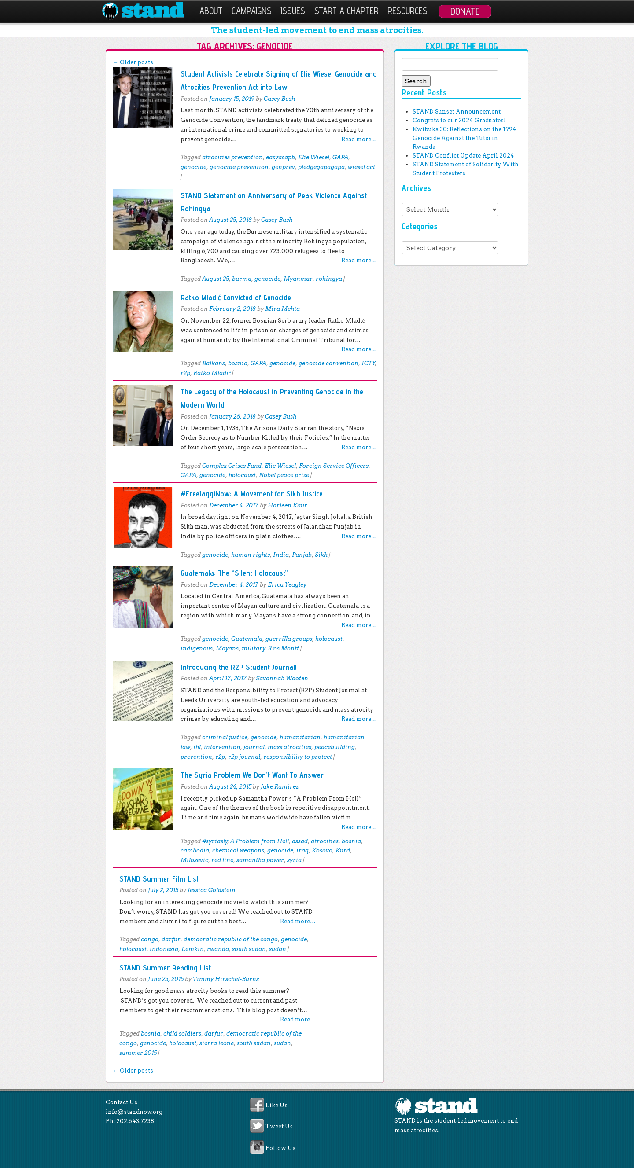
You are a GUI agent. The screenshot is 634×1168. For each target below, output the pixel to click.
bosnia (237, 363)
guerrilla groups (288, 638)
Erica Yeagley (287, 584)
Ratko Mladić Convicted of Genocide (236, 297)
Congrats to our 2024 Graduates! (459, 120)
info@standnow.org (134, 1112)
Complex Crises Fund (232, 466)
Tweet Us (279, 1127)
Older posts (133, 62)
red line (222, 860)
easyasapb (280, 157)
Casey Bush (279, 98)
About (210, 10)
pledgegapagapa (321, 167)
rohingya (329, 278)
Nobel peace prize (284, 475)
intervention (222, 747)
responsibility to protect (297, 756)
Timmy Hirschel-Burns (226, 979)
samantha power (260, 860)
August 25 (215, 278)
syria (294, 860)
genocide (193, 167)
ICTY (368, 363)
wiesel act (361, 167)
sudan (277, 949)
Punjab (302, 554)
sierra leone (216, 1043)
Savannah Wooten (282, 678)
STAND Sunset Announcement (457, 111)
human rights (250, 554)
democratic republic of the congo (231, 939)
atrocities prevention (232, 157)
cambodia (195, 850)
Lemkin (192, 949)
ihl (197, 747)
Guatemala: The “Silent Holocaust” (234, 572)
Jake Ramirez (280, 786)
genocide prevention (239, 167)
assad (300, 841)
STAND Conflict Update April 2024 (463, 155)
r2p (185, 373)
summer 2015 (138, 1053)
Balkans (213, 363)
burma (241, 278)
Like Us (276, 1105)
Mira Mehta (282, 308)
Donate (464, 11)
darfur (171, 939)
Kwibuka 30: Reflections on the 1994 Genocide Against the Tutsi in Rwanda (464, 138)
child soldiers (182, 1033)
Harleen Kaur (287, 505)
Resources (407, 10)
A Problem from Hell (259, 841)
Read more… (359, 139)
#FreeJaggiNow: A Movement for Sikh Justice (252, 493)
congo (149, 939)
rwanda (218, 949)
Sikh (321, 554)
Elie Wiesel (313, 157)
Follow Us (280, 1148)
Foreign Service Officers (334, 466)
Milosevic (194, 860)
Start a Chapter (346, 10)
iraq (302, 850)
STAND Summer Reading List (165, 967)
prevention (196, 756)
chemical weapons (238, 850)
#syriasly (215, 841)
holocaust (242, 475)
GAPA (340, 157)
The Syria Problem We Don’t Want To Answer (252, 774)
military (253, 648)
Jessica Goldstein (212, 890)
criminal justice (224, 737)
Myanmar (298, 278)
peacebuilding (334, 747)
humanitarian (300, 737)
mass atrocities (289, 747)
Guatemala (246, 638)
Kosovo (322, 850)
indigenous (197, 648)
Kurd (342, 850)
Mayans (227, 648)
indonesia (164, 949)
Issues (292, 10)
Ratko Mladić (212, 373)
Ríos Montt (283, 648)
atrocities (325, 841)
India (281, 554)
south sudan (249, 949)
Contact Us (121, 1102)
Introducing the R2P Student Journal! (239, 667)
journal (254, 747)
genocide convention (328, 363)
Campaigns (252, 10)
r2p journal (244, 756)
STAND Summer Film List (159, 878)
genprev (283, 167)
